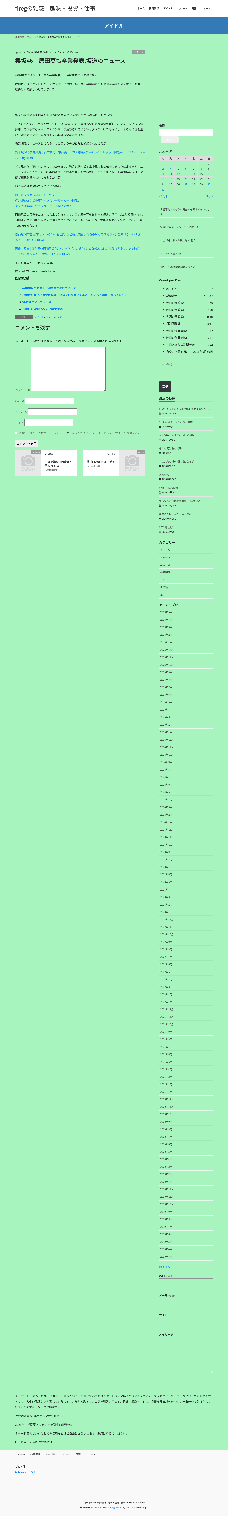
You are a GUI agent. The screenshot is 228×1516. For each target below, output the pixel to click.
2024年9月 (166, 762)
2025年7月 (166, 687)
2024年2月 (166, 814)
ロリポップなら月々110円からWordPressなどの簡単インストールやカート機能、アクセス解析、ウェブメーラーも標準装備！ (48, 200)
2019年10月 (167, 1204)
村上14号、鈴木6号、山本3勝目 (178, 240)
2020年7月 (166, 1137)
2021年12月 (167, 1009)
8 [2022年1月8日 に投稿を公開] (201, 169)
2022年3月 (166, 987)
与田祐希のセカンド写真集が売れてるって (49, 288)
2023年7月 (166, 867)
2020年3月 (166, 1166)
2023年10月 (167, 844)
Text (165, 364)
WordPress (97, 1507)
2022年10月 (167, 934)
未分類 (164, 587)
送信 (165, 386)
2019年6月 (166, 1234)
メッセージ (166, 1334)
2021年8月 (166, 1039)
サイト (19, 422)
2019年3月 (166, 1256)
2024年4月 (166, 799)
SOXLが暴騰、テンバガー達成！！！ (180, 227)
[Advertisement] (42, 103)
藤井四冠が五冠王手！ (100, 462)
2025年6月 (166, 694)
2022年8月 (166, 949)
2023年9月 (166, 852)
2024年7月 (166, 777)
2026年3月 (166, 627)
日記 (60, 316)
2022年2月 (166, 994)
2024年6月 (166, 784)
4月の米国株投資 (168, 488)
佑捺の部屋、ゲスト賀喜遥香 (175, 514)
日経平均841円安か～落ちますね (58, 464)
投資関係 (165, 572)
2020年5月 (166, 1152)
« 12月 (163, 196)
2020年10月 (167, 1114)
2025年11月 (167, 657)
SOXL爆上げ (166, 527)
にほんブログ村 (25, 1472)
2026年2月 (166, 634)
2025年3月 (166, 717)
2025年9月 (166, 672)
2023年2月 (166, 904)
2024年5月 (166, 792)
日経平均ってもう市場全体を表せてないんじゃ (185, 211)
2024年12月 (167, 739)
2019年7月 (166, 1226)
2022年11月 (167, 927)
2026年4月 (166, 619)
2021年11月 (167, 1017)
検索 (162, 125)
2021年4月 (166, 1069)
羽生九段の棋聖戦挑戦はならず (177, 267)
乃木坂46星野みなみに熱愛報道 (42, 309)
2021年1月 (166, 1092)
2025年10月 (167, 664)
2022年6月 (166, 964)
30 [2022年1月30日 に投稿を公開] (209, 184)
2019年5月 (166, 1241)
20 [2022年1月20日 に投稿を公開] (186, 179)
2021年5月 (166, 1062)
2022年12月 (167, 919)
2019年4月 (166, 1249)
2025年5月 (166, 702)
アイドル (138, 51)
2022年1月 (166, 1002)
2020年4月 (166, 1159)
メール (21, 411)
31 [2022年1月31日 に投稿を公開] (163, 189)
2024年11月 (167, 747)
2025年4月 (166, 709)
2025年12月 (167, 649)
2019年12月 (167, 1189)
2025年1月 (166, 732)
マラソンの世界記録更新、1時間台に (179, 501)
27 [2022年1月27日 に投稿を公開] (186, 184)
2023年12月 (167, 829)
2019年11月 (167, 1196)
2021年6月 (166, 1054)
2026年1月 (166, 642)
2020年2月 (166, 1174)
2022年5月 (166, 972)
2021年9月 (166, 1032)
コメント (22, 390)
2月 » (209, 196)
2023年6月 (166, 874)
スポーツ (165, 557)
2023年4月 (166, 889)
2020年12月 (167, 1099)
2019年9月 (166, 1212)
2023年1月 (166, 912)
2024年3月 (166, 807)
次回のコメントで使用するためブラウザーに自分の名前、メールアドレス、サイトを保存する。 (79, 433)
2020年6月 (166, 1144)
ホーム (21, 1454)
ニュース (50, 316)
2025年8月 (166, 679)
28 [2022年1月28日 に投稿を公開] (193, 184)
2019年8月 (166, 1219)
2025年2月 (166, 724)
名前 (19, 401)
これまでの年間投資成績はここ (38, 1442)
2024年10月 (167, 754)
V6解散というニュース (36, 302)
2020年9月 (166, 1121)
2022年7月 (166, 957)
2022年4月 (166, 979)
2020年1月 (166, 1181)
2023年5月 (166, 882)
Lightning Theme (113, 1507)
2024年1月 (166, 822)
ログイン (164, 1267)
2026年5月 (166, 612)
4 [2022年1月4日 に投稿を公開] (170, 169)
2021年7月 (166, 1047)
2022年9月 (166, 942)
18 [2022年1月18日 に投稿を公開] (170, 179)
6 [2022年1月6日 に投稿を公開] (186, 169)
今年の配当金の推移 (171, 253)
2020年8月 (166, 1129)
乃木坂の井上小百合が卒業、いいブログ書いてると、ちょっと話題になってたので (74, 295)
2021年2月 (166, 1084)
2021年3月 (166, 1077)
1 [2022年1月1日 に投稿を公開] (201, 163)
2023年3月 (166, 897)
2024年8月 (166, 769)
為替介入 (164, 474)
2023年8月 (166, 859)
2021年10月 (167, 1024)
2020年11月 (167, 1106)
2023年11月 (167, 837)
